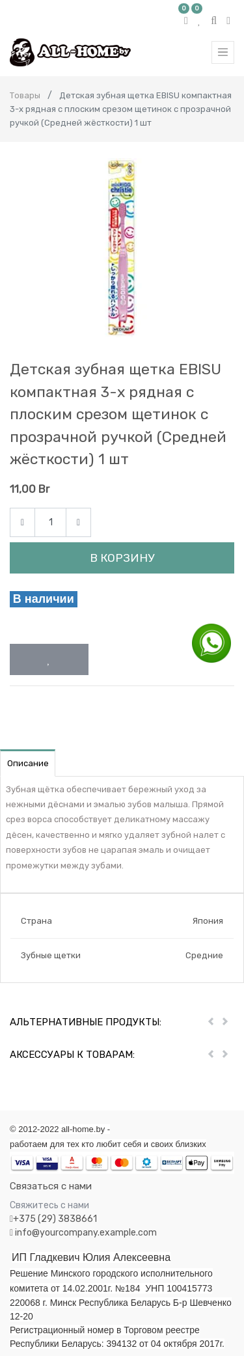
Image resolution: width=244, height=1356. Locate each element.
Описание (28, 763)
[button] (49, 659)
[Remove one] (22, 522)
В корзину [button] (122, 557)
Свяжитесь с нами (49, 1205)
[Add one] (78, 522)
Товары (25, 95)
